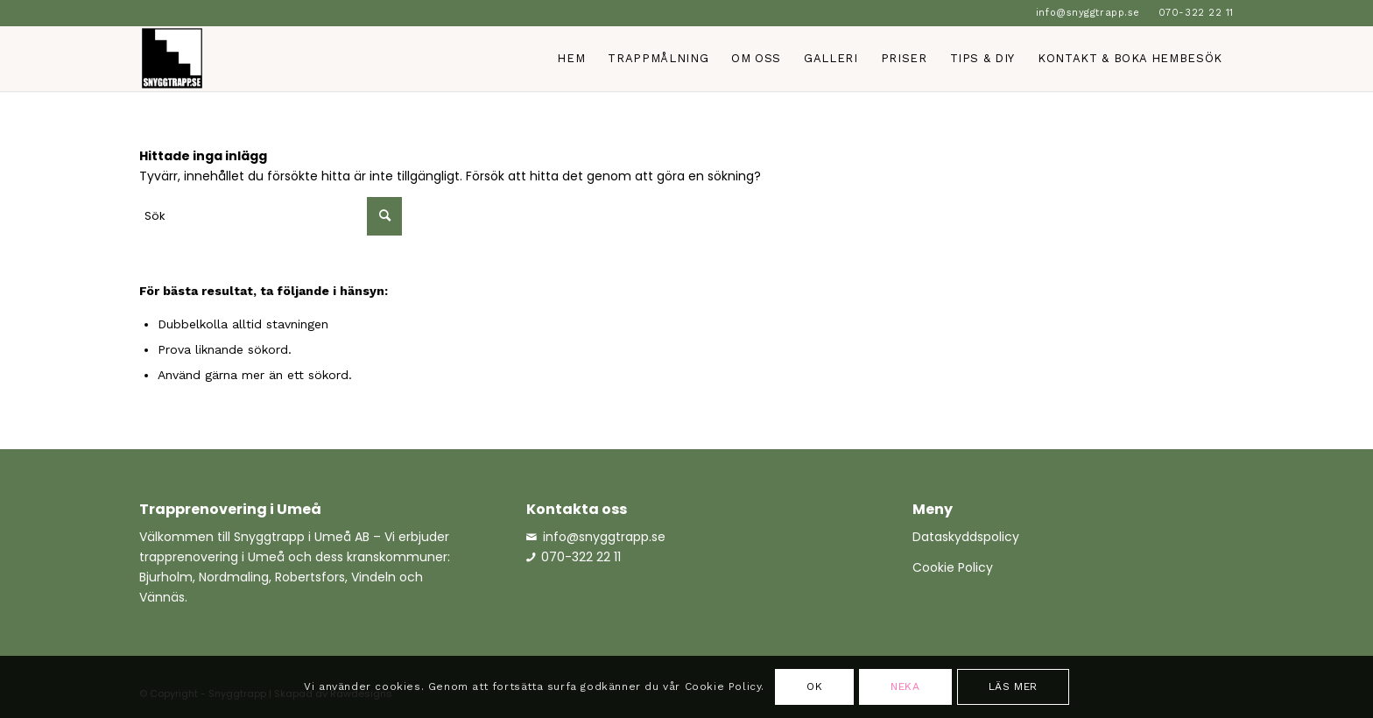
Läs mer (1013, 686)
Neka (905, 686)
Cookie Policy (952, 567)
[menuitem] (1088, 13)
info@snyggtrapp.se (1088, 12)
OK (814, 686)
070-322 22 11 (1196, 12)
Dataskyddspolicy (965, 537)
